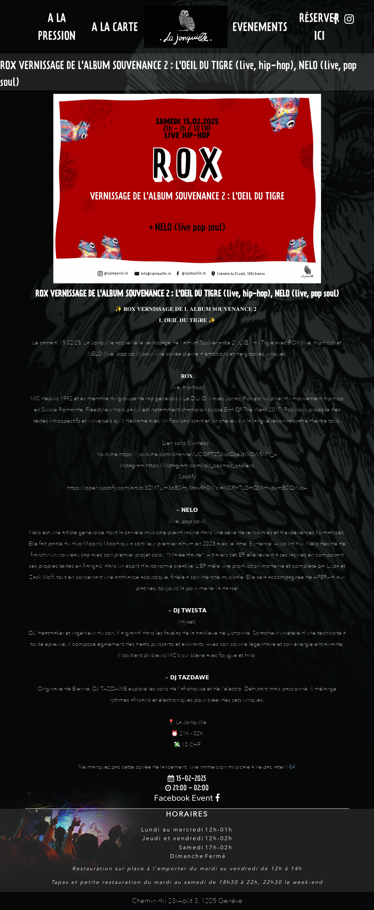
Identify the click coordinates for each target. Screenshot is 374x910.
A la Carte (115, 27)
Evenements (259, 27)
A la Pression (57, 26)
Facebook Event (187, 798)
